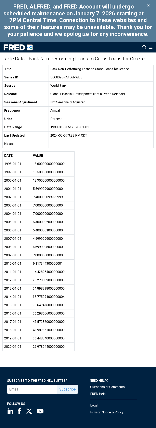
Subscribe (67, 389)
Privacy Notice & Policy (107, 412)
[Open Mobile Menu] (150, 47)
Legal (94, 405)
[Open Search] (144, 47)
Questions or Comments (107, 387)
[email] (32, 389)
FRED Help (98, 394)
